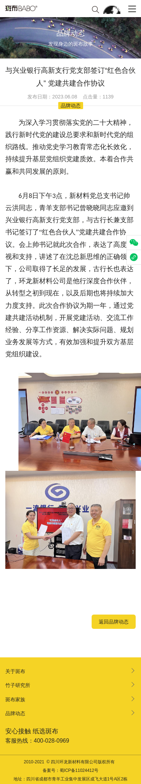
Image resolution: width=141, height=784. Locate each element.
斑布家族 (15, 699)
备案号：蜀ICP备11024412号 (70, 770)
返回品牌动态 (114, 622)
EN (116, 9)
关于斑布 (15, 671)
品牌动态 (15, 713)
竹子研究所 (17, 685)
